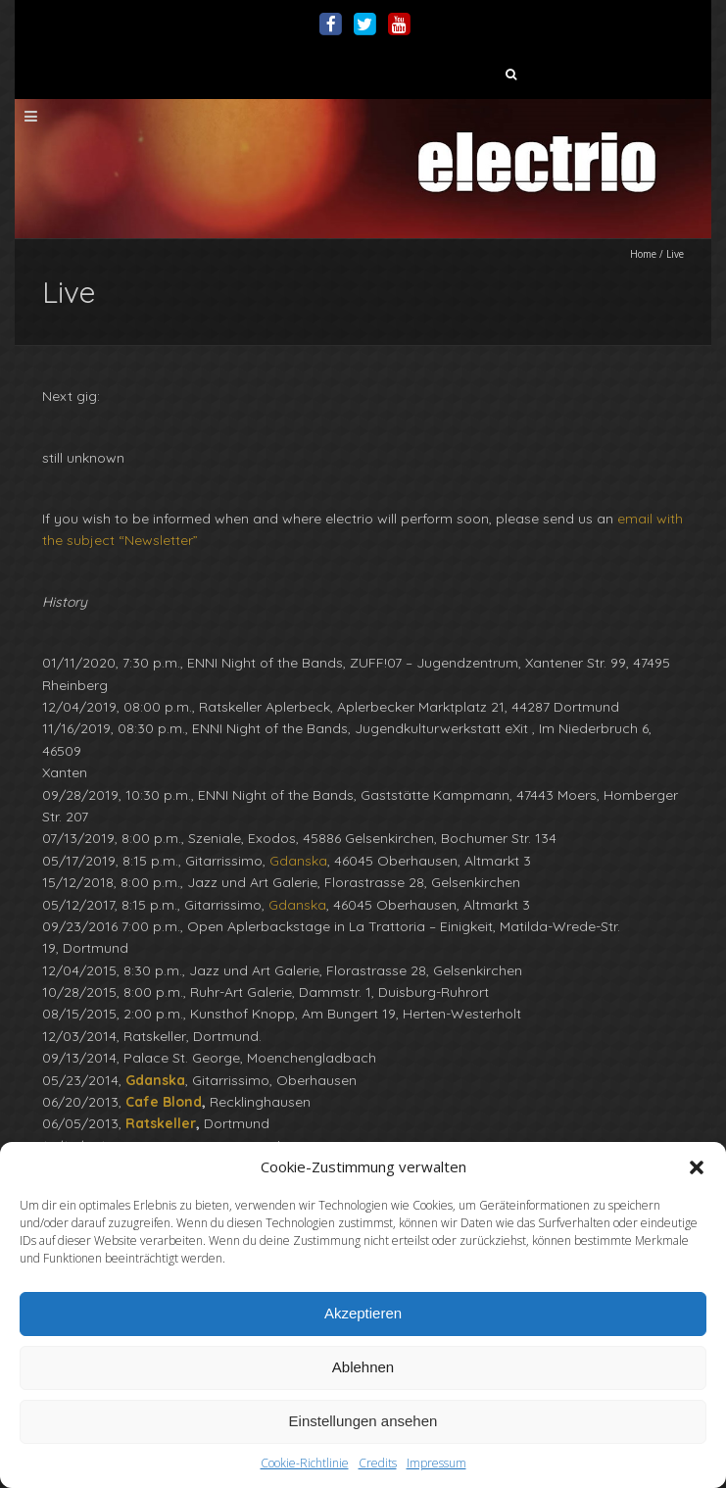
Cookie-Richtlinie (305, 1463)
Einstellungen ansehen (363, 1421)
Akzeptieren (363, 1313)
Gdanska (298, 860)
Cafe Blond (163, 1102)
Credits (378, 1463)
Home (643, 254)
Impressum (436, 1463)
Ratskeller (160, 1123)
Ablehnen (363, 1367)
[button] (696, 1167)
